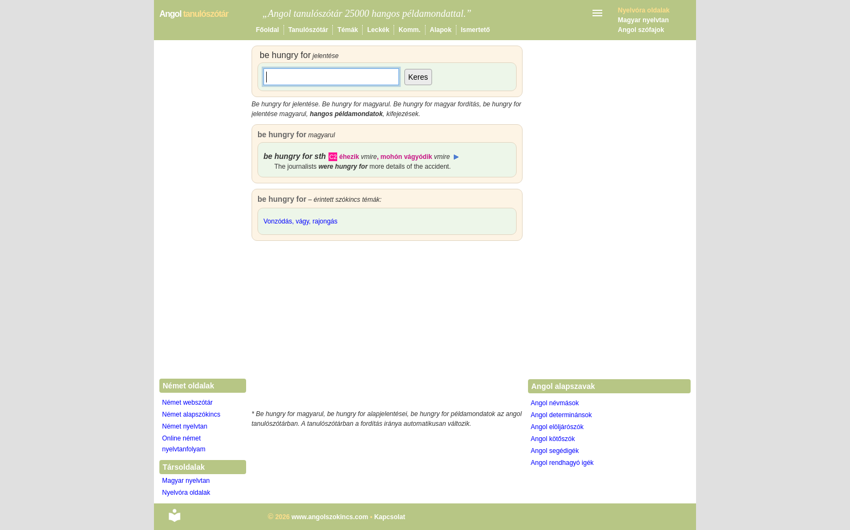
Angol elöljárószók (557, 427)
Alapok (441, 30)
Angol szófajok (641, 30)
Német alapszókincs (191, 414)
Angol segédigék (555, 451)
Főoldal (267, 30)
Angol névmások (555, 403)
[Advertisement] (387, 328)
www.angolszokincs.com (330, 517)
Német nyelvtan (184, 426)
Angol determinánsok (561, 415)
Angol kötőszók (553, 439)
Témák (347, 30)
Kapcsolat (389, 517)
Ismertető (475, 30)
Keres (418, 77)
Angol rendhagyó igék (562, 463)
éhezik (358, 157)
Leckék (378, 30)
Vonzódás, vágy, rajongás (300, 221)
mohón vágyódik (415, 157)
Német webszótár (187, 402)
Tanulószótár (308, 30)
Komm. (409, 30)
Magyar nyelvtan (643, 20)
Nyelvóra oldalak (186, 492)
